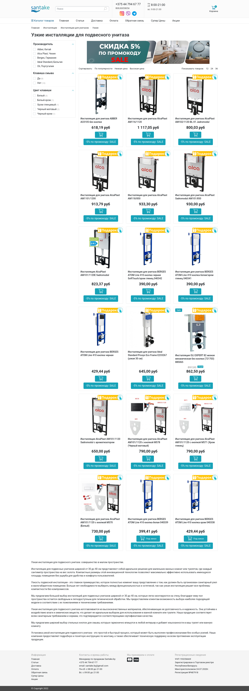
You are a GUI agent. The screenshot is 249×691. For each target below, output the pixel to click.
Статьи (80, 20)
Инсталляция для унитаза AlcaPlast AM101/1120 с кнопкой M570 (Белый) (100, 522)
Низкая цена (121, 68)
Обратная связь (134, 20)
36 (216, 68)
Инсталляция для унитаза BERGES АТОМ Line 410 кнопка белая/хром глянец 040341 (194, 275)
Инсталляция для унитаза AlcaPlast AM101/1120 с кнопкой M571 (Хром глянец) (195, 442)
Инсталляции (50, 28)
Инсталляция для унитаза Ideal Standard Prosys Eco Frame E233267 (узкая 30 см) (147, 355)
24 (212, 68)
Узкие (95, 28)
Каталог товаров (42, 20)
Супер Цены (158, 20)
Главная (64, 20)
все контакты (123, 8)
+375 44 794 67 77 (128, 4)
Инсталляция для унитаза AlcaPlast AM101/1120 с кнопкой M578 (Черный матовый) (147, 442)
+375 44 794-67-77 (88, 662)
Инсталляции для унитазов (75, 28)
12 (207, 68)
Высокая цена (137, 68)
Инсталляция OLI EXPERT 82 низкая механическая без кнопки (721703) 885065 (195, 358)
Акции (176, 20)
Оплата (114, 20)
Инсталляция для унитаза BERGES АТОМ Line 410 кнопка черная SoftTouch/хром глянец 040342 (147, 275)
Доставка (97, 20)
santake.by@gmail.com (97, 665)
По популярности (103, 68)
